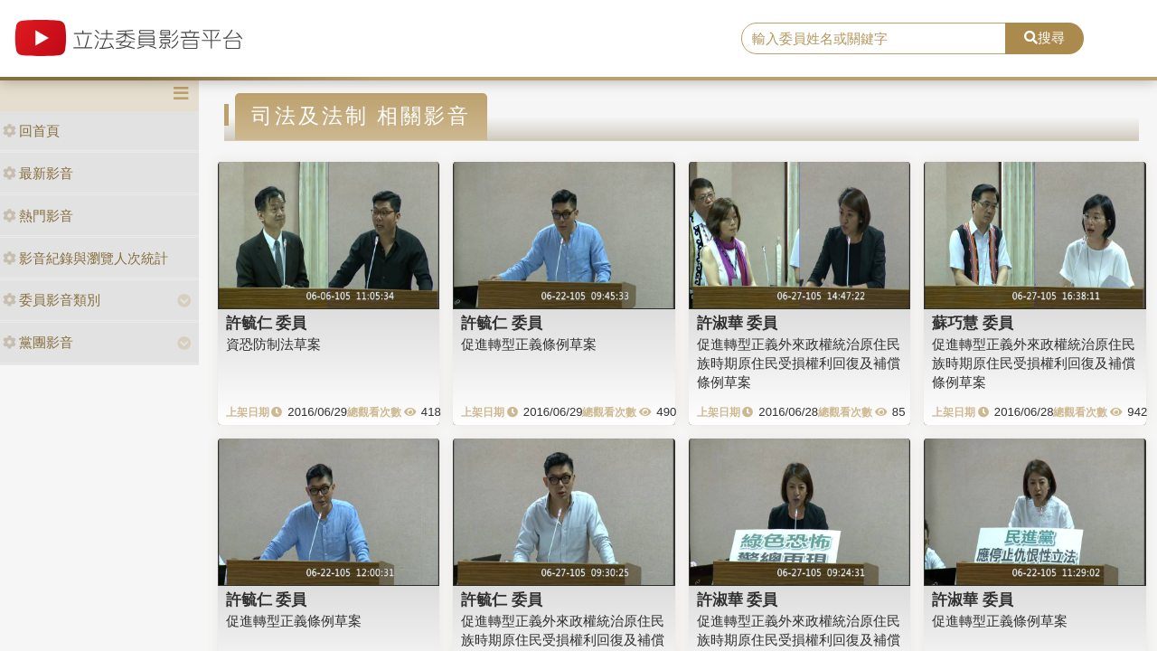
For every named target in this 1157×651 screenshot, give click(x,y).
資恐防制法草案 (273, 344)
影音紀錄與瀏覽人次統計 (85, 258)
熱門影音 (38, 215)
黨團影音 (38, 342)
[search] (873, 39)
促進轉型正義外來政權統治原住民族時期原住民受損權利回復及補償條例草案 (798, 363)
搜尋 (1044, 37)
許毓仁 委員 (266, 323)
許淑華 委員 (737, 323)
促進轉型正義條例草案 (529, 344)
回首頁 (31, 130)
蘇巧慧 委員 (972, 323)
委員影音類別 (51, 299)
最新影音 (38, 173)
